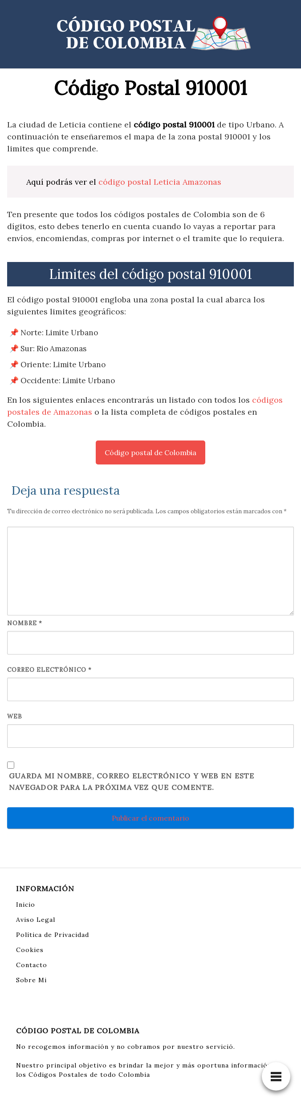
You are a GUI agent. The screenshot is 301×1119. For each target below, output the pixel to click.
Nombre (24, 623)
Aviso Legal (35, 920)
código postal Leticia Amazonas (159, 182)
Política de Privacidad (52, 935)
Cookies (30, 950)
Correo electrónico (49, 670)
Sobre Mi (31, 980)
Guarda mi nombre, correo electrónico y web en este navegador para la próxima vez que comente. (132, 781)
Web (14, 716)
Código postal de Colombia (150, 452)
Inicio (25, 905)
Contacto (31, 965)
